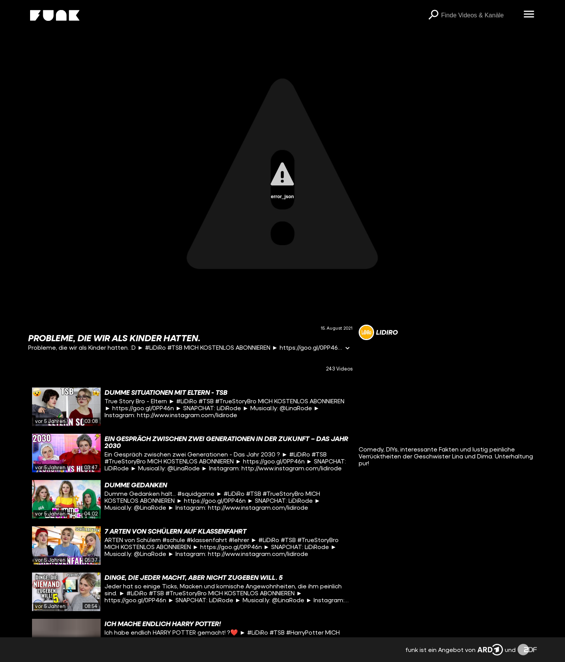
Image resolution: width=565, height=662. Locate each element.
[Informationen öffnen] (347, 349)
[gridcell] (190, 406)
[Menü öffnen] (529, 14)
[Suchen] (433, 15)
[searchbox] (479, 15)
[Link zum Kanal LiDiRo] (378, 332)
